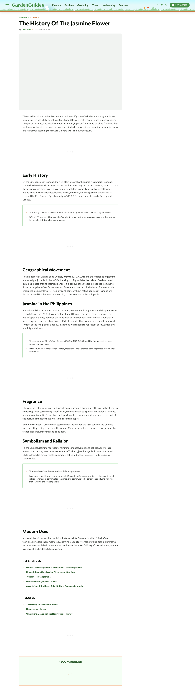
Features (123, 5)
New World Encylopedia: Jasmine (41, 581)
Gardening (82, 5)
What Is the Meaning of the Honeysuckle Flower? (49, 613)
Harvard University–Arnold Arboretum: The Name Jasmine (54, 567)
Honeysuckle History (36, 609)
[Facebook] (157, 5)
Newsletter (180, 5)
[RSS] (166, 5)
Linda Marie (26, 29)
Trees (95, 5)
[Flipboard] (161, 5)
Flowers (56, 5)
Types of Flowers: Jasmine (38, 576)
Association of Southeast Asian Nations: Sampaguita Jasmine (55, 586)
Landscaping (108, 5)
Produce (69, 5)
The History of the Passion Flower (42, 604)
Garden (23, 17)
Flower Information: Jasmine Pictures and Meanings (50, 572)
